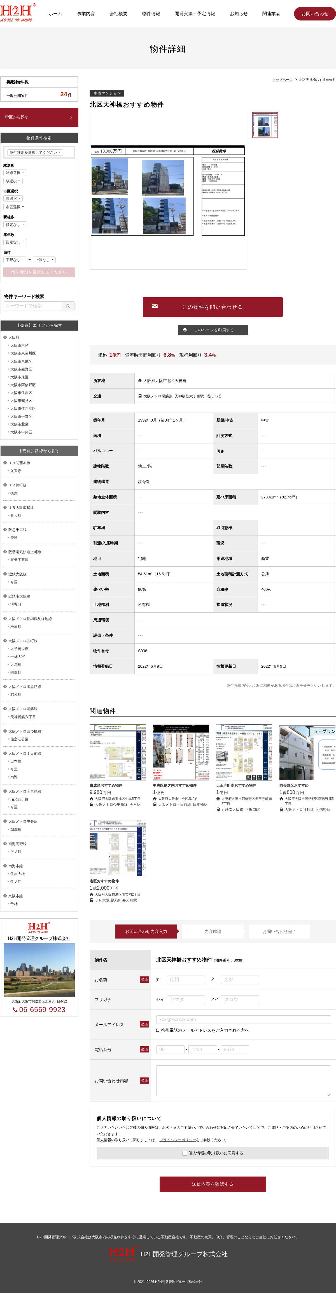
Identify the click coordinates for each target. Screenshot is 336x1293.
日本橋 (15, 761)
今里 (14, 582)
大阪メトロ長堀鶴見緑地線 (30, 619)
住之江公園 (19, 739)
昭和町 (15, 694)
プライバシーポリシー (178, 1140)
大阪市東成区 (21, 361)
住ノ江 (15, 882)
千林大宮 (17, 656)
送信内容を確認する (213, 1184)
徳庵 (14, 493)
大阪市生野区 (21, 369)
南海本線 (15, 866)
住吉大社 (17, 874)
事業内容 (86, 13)
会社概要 (118, 13)
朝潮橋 (15, 829)
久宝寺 (15, 471)
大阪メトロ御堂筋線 (24, 687)
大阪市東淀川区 (23, 353)
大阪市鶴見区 (21, 401)
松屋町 (15, 626)
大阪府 (13, 337)
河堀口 (15, 604)
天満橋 (15, 664)
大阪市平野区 (21, 416)
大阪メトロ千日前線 (24, 753)
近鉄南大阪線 (19, 596)
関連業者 (271, 13)
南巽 (14, 777)
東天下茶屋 (19, 560)
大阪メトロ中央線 (23, 821)
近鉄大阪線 (17, 574)
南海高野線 (17, 844)
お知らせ (239, 13)
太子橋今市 (19, 649)
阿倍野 (15, 672)
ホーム (55, 13)
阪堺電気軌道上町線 (24, 552)
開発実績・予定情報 (195, 13)
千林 (14, 904)
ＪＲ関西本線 (19, 463)
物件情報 (151, 13)
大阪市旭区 (19, 377)
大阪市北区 (19, 424)
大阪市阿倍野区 (23, 385)
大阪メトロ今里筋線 (24, 791)
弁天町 (15, 515)
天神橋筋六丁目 (23, 717)
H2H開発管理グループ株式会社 (168, 1254)
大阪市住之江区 (23, 408)
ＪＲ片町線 (17, 485)
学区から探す (17, 117)
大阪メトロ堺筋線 (23, 709)
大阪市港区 (19, 345)
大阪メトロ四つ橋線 (24, 731)
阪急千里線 (17, 530)
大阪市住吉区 (21, 393)
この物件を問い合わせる (212, 307)
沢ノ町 (15, 852)
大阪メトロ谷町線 (23, 641)
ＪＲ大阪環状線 (21, 507)
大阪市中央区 (21, 432)
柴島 (14, 537)
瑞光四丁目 (19, 799)
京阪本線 (15, 896)
